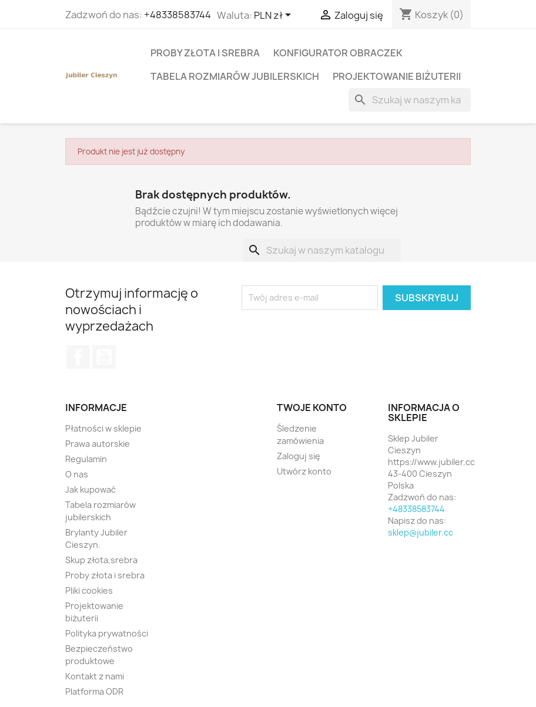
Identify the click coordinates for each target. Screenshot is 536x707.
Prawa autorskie (97, 443)
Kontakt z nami (94, 676)
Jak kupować (90, 489)
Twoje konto (312, 407)
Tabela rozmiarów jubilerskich (234, 76)
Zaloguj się (298, 456)
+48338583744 (177, 14)
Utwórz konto (304, 471)
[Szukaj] (410, 100)
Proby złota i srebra (205, 52)
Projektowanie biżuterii (397, 76)
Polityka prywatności (106, 633)
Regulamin (86, 458)
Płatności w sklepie (103, 428)
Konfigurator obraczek (338, 52)
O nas (76, 474)
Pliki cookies (89, 590)
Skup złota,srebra (101, 559)
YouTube (104, 357)
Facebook (78, 357)
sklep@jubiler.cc (420, 532)
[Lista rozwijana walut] (274, 16)
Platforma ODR (94, 691)
